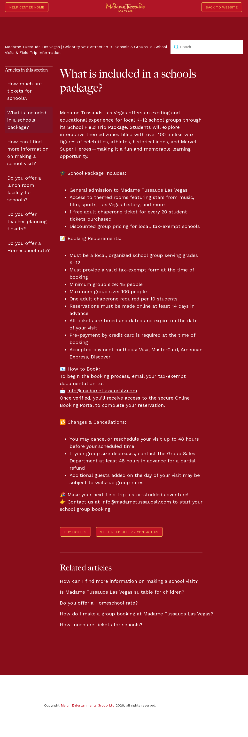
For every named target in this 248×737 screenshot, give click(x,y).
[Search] (206, 47)
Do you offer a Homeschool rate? (28, 246)
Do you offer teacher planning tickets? (26, 221)
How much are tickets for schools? (24, 91)
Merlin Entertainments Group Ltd (88, 705)
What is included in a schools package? (26, 120)
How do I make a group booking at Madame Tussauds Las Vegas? (136, 614)
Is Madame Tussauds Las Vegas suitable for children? (122, 592)
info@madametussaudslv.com (102, 391)
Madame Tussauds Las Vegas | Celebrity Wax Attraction (56, 46)
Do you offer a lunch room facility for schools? (24, 189)
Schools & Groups (131, 46)
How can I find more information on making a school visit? (27, 152)
